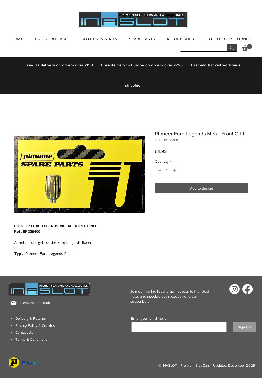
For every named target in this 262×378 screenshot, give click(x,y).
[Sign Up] (244, 327)
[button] (247, 47)
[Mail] (13, 302)
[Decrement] (159, 170)
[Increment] (175, 170)
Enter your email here (148, 318)
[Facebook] (247, 289)
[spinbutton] (167, 170)
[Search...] (199, 48)
